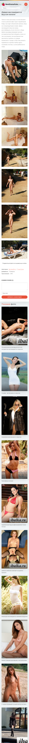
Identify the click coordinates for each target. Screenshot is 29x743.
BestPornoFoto (13, 4)
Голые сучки (20, 269)
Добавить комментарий (14, 297)
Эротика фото (12, 269)
